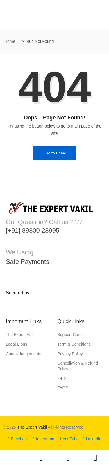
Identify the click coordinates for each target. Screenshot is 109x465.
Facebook (18, 438)
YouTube (69, 438)
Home (9, 41)
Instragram (44, 438)
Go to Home (54, 153)
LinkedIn (92, 438)
